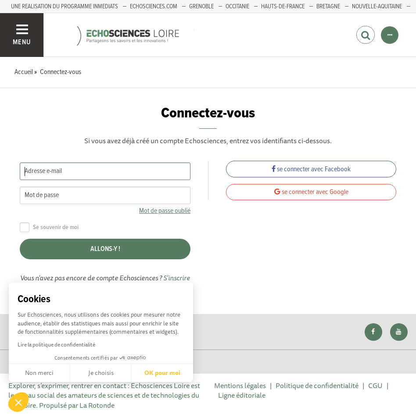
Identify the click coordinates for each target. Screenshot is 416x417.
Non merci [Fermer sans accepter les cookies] (39, 373)
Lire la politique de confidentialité (56, 344)
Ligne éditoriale (241, 395)
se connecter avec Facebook (311, 169)
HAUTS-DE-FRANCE (283, 7)
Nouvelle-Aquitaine (377, 7)
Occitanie (237, 7)
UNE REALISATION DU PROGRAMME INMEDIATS (64, 7)
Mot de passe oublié (164, 211)
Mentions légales (240, 385)
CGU (375, 385)
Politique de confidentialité (317, 385)
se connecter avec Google (311, 192)
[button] (18, 402)
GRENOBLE (201, 7)
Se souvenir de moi (49, 227)
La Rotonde (97, 405)
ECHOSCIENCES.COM (153, 7)
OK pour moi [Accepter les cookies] (162, 373)
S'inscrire (176, 277)
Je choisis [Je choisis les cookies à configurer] (101, 373)
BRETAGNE (328, 7)
